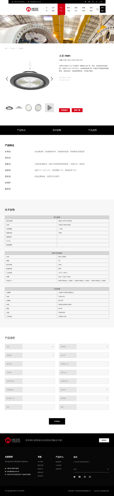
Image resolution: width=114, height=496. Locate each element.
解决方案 (68, 9)
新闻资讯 (83, 9)
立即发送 (57, 421)
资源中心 (76, 9)
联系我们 (91, 9)
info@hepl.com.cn (35, 1)
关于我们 (53, 9)
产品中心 (61, 9)
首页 (6, 48)
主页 (46, 9)
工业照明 (20, 48)
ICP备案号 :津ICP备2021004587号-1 (79, 491)
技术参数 (57, 130)
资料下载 (77, 110)
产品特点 (21, 130)
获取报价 (102, 9)
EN (101, 1)
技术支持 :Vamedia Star (101, 491)
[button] (52, 79)
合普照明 (21, 491)
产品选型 (92, 130)
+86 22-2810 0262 (19, 1)
